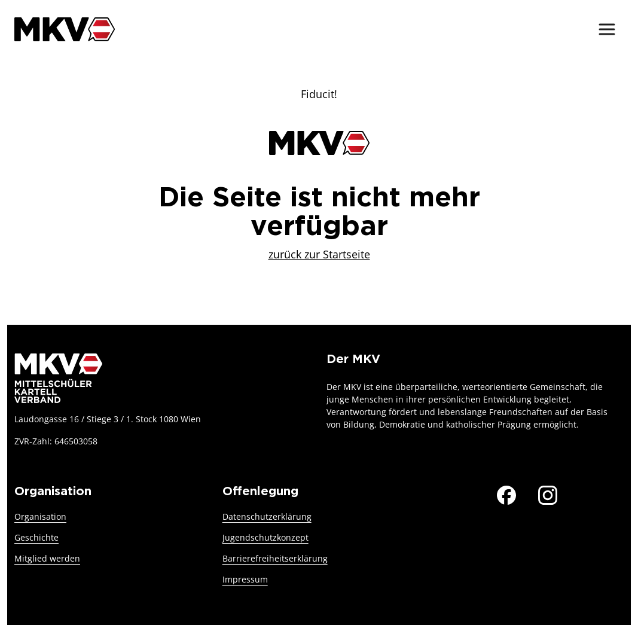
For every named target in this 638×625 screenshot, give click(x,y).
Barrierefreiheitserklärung (275, 558)
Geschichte (36, 537)
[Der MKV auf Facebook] (506, 493)
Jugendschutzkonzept (265, 537)
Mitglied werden (47, 558)
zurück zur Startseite (319, 254)
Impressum (245, 579)
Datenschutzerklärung (267, 516)
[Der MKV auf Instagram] (547, 493)
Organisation (40, 516)
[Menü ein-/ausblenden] (607, 29)
